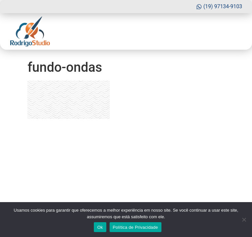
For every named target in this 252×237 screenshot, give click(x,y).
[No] (244, 219)
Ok (100, 227)
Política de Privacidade (135, 227)
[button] (236, 31)
